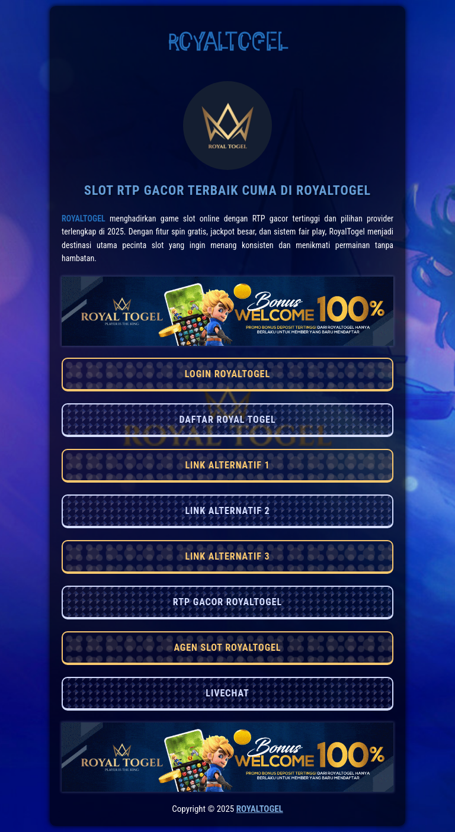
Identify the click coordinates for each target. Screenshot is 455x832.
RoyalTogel (83, 218)
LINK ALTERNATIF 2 (227, 510)
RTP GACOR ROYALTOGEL (227, 602)
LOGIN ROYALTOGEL (227, 374)
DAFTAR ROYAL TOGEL (227, 419)
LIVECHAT (227, 693)
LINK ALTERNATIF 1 (227, 465)
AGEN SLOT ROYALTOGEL (227, 647)
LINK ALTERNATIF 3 (227, 556)
